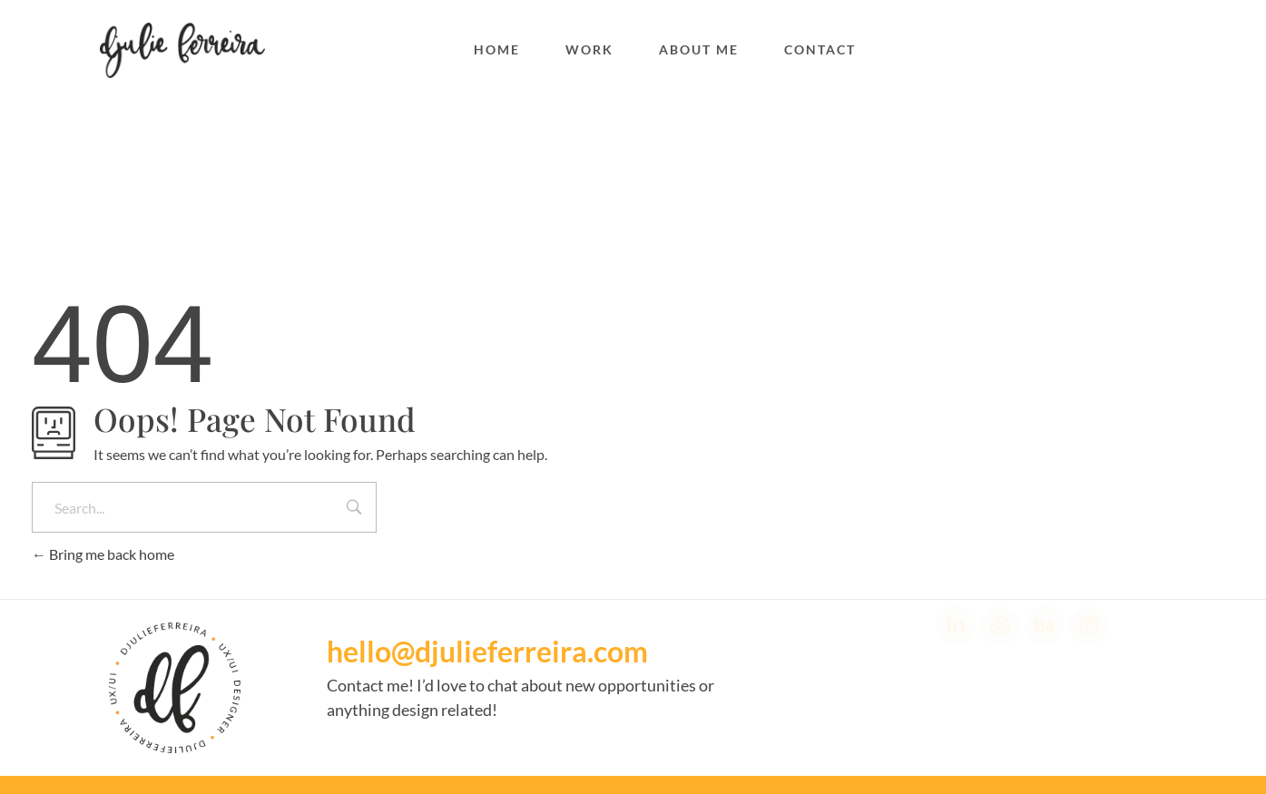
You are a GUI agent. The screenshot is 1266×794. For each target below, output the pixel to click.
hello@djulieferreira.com (487, 651)
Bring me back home (103, 554)
